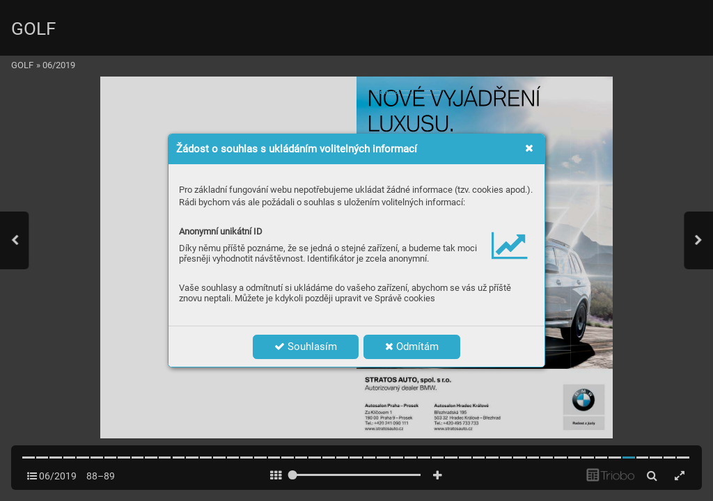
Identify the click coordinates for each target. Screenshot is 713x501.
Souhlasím (305, 346)
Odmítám (412, 346)
